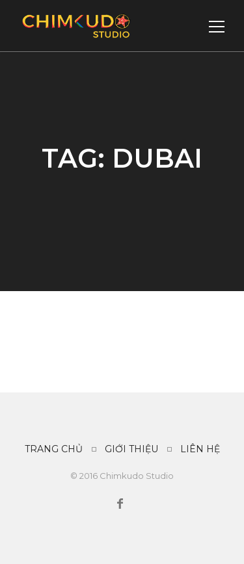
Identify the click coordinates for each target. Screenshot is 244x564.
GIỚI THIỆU (131, 449)
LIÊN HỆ (200, 449)
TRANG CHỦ (54, 449)
